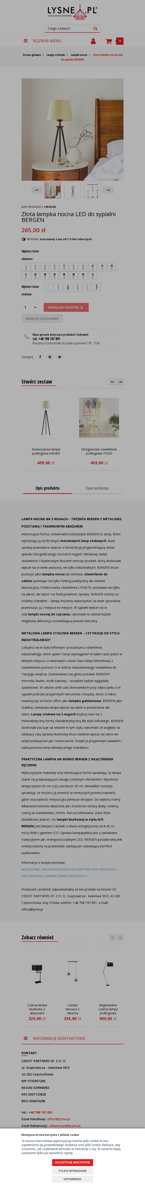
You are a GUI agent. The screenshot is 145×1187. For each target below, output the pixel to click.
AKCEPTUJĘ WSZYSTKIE (72, 1162)
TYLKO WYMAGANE (72, 1171)
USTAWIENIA (73, 1179)
